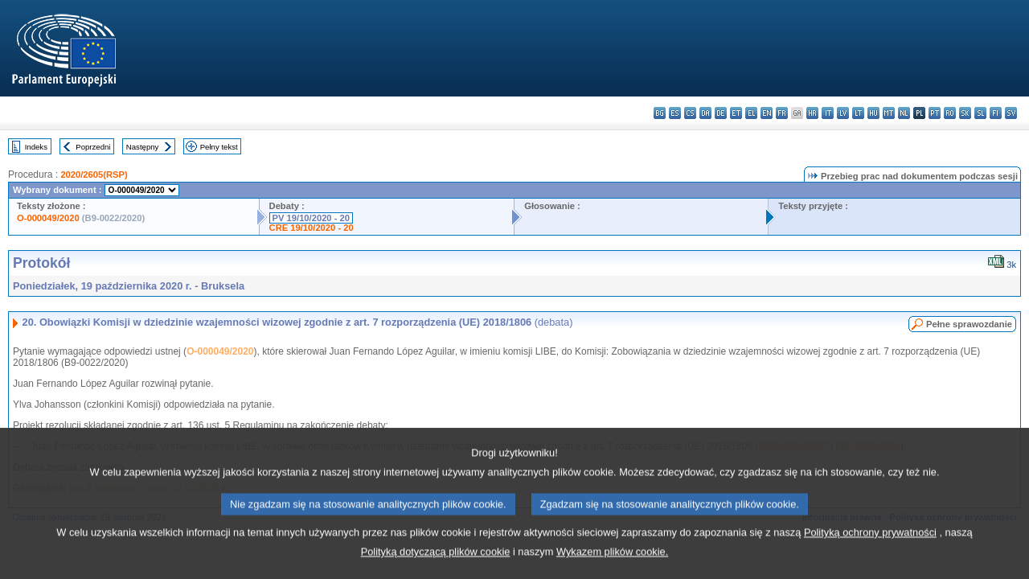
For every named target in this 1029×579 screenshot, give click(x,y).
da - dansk (705, 113)
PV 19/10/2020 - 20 (311, 218)
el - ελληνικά (751, 113)
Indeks (36, 146)
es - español (675, 113)
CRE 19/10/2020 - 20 (311, 227)
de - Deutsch (721, 113)
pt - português (935, 113)
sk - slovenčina (965, 113)
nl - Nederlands (904, 113)
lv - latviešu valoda (843, 113)
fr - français (782, 113)
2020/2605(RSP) (93, 174)
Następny (142, 146)
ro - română (950, 113)
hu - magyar (873, 113)
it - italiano (828, 113)
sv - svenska (1011, 113)
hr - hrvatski (812, 113)
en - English (766, 113)
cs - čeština (690, 113)
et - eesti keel (736, 113)
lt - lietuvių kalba (858, 113)
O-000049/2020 (48, 218)
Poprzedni (93, 146)
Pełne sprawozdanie (969, 324)
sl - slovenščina (980, 113)
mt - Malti (889, 113)
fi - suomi (996, 113)
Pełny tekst (219, 146)
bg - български (660, 113)
